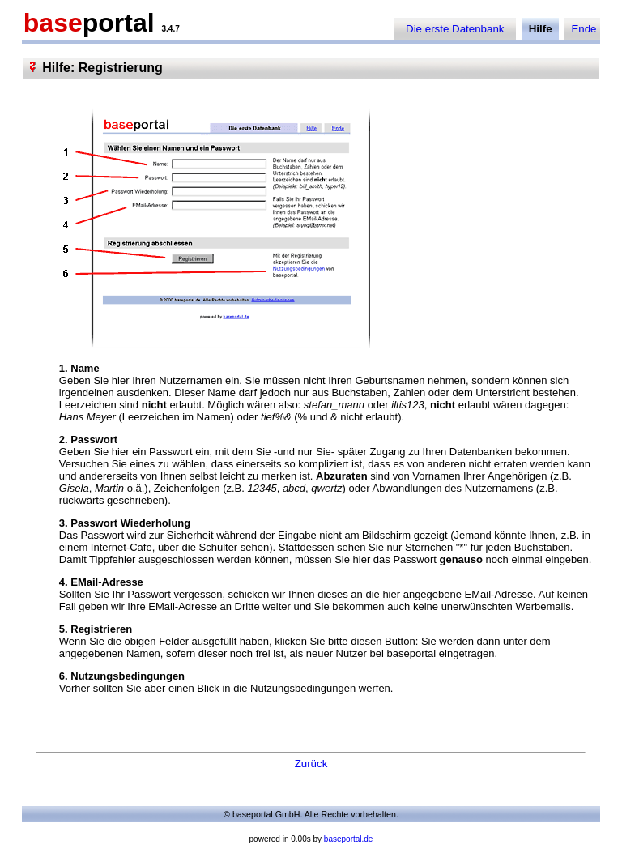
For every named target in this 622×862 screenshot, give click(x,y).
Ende (583, 29)
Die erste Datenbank (455, 29)
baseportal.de (348, 838)
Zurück (311, 763)
